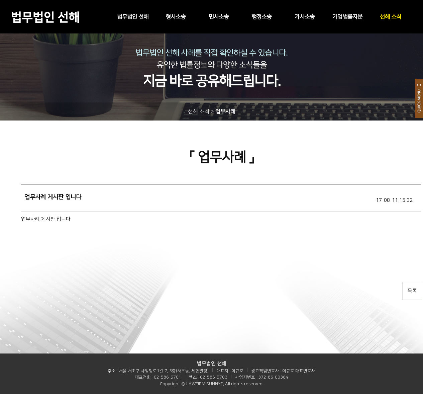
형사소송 (176, 17)
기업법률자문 (347, 17)
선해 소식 (390, 17)
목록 (412, 291)
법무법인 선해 (132, 17)
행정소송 (261, 17)
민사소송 (219, 17)
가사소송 (305, 17)
